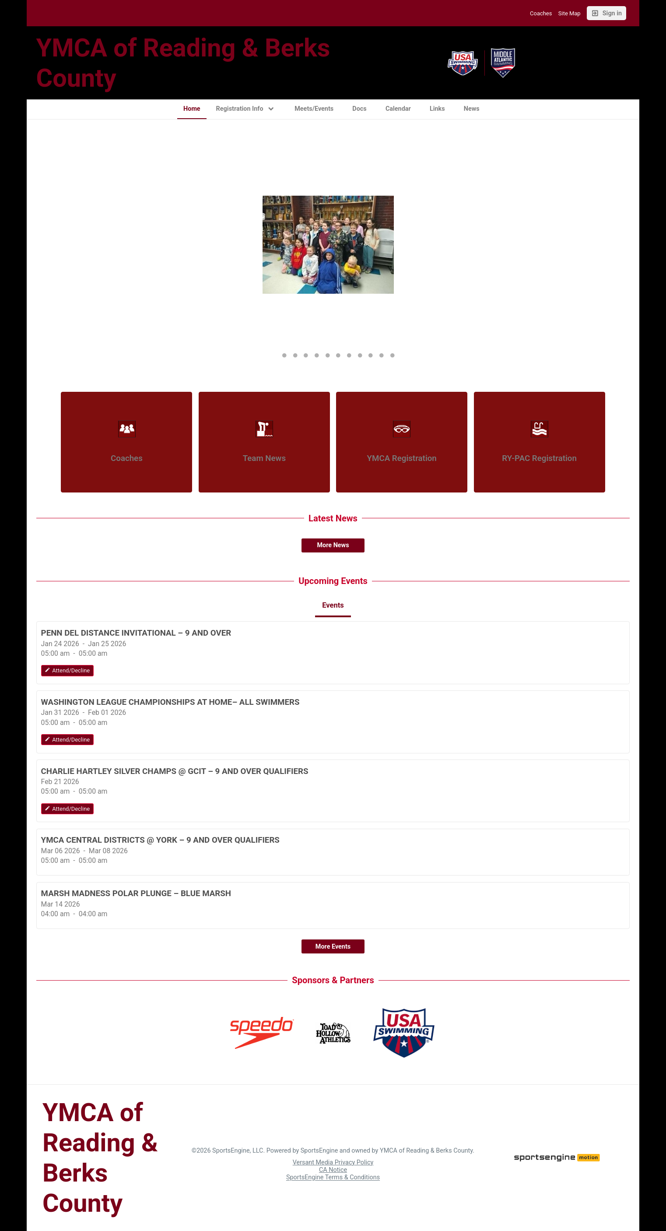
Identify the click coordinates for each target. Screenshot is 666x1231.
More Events (333, 946)
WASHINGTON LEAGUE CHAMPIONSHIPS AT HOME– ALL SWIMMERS (170, 702)
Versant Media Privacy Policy (333, 1162)
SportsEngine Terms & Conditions (333, 1178)
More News (333, 545)
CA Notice (333, 1170)
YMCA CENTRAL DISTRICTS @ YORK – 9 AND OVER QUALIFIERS (160, 840)
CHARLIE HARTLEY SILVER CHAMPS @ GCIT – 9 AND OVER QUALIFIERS (174, 771)
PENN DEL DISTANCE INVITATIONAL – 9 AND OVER (136, 633)
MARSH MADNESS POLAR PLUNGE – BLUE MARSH (136, 893)
